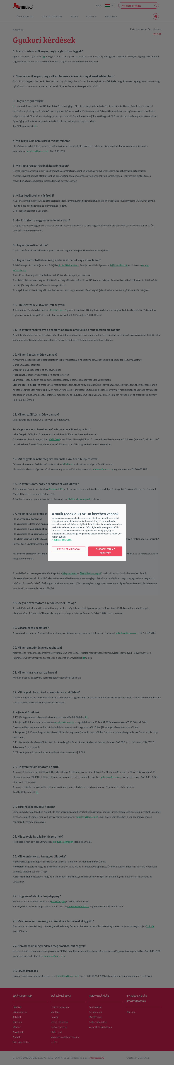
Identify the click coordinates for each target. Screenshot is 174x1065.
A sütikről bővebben (61, 540)
